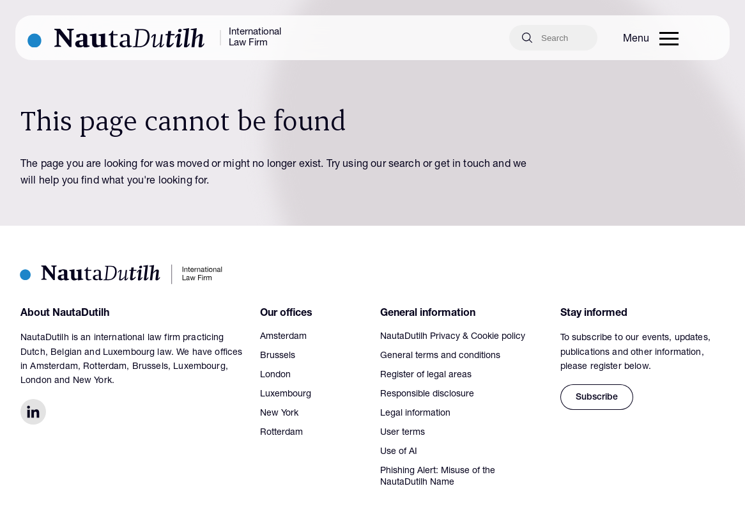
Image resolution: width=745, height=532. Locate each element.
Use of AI (398, 452)
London (275, 375)
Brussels (277, 356)
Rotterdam (281, 432)
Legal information (415, 413)
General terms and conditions (440, 356)
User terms (402, 432)
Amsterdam (283, 336)
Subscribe (597, 397)
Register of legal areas (426, 375)
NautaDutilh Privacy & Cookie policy (452, 336)
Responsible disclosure (427, 394)
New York (279, 413)
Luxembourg (285, 394)
